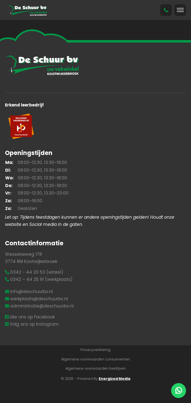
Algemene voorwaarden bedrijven (95, 368)
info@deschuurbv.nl (31, 292)
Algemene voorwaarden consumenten (95, 359)
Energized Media (114, 378)
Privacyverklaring (95, 349)
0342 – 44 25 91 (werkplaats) (41, 279)
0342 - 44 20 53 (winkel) (36, 272)
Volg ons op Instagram (34, 324)
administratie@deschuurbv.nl (42, 306)
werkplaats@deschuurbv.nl (39, 299)
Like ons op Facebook (32, 317)
